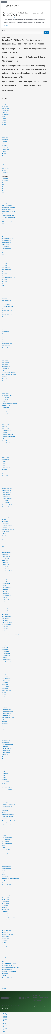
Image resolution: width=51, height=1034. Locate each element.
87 (2, 337)
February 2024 (5, 145)
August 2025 (4, 116)
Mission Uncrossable (6, 690)
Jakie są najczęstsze (6, 616)
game (3, 537)
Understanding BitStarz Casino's (8, 917)
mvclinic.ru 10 (5, 705)
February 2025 (5, 128)
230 (3, 223)
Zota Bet (4, 975)
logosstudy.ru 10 (5, 669)
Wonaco (4, 950)
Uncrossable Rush (6, 913)
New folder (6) (5, 723)
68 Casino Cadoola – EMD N (8, 318)
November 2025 (5, 110)
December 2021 (5, 168)
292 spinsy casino (5, 246)
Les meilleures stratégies (7, 661)
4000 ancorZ (4, 273)
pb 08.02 (4, 767)
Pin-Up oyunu (5, 773)
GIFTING (5, 1017)
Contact (5, 1019)
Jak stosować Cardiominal (7, 599)
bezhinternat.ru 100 (6, 405)
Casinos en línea (5, 457)
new (3, 719)
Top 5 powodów (5, 903)
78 (2, 329)
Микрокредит (5, 979)
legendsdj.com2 (5, 649)
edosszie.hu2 (5, 515)
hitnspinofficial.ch (5, 558)
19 (2, 196)
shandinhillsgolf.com (6, 866)
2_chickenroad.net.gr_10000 (8, 215)
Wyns (3, 961)
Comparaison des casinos (7, 482)
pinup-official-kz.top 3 (6, 795)
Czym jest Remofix (6, 502)
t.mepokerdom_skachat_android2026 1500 (11, 890)
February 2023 (5, 155)
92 (2, 339)
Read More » (5, 25)
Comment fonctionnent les (7, 477)
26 (2, 236)
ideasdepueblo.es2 (6, 583)
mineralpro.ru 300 (5, 686)
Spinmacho (4, 886)
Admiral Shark (5, 347)
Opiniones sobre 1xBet (6, 748)
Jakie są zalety (5, 620)
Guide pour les (5, 554)
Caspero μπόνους (5, 459)
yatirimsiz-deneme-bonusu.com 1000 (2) (10, 967)
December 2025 (5, 108)
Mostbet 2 (4, 694)
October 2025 (5, 112)
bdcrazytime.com (5, 397)
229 (3, 219)
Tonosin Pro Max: (5, 899)
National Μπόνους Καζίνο (7, 711)
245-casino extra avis (6, 230)
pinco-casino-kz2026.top (7, 787)
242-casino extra (5, 225)
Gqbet (3, 548)
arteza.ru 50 (4, 376)
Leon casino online (6, 653)
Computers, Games (6, 486)
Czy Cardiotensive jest (6, 492)
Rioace (3, 845)
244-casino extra (5, 227)
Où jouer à (4, 756)
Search (3, 30)
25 (2, 234)
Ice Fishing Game (5, 581)
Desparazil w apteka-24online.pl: (8, 504)
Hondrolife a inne (5, 566)
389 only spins (5, 265)
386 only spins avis (6, 263)
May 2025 (4, 122)
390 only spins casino (6, 267)
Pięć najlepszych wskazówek (8, 769)
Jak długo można (5, 593)
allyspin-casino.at (5, 356)
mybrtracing (4, 707)
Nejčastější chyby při (6, 713)
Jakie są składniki (5, 618)
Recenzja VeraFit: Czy (6, 839)
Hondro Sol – (5, 560)
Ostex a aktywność (6, 752)
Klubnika (4, 645)
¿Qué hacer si (5, 180)
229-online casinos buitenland (8, 221)
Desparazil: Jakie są (6, 506)
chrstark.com (5, 471)
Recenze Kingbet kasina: (7, 837)
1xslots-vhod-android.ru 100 (8, 209)
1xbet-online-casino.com (7, 205)
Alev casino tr (5, 351)
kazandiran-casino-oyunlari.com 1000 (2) (10, 634)
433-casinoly (4, 281)
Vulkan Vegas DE (5, 938)
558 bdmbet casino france (7, 306)
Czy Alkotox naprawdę (6, 490)
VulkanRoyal (4, 940)
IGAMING (4, 585)
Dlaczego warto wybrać (7, 510)
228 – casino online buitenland (8, 217)
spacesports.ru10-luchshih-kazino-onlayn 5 (11, 878)
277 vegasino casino (6, 242)
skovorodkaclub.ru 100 (6, 868)
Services (5, 1016)
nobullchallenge (5, 734)
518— (3, 296)
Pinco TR (4, 785)
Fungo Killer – (5, 535)
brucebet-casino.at (6, 424)
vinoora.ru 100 (5, 928)
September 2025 (5, 114)
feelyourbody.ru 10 (6, 527)
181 (3, 192)
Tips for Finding (5, 897)
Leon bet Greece (5, 651)
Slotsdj (3, 872)
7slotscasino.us (5, 331)
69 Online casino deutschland (8, 320)
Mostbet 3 (4, 696)
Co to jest (4, 473)
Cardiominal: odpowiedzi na (7, 434)
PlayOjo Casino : (5, 802)
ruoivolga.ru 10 (5, 853)
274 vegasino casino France (7, 238)
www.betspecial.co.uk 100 (7, 955)
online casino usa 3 (6, 742)
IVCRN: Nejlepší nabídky (7, 587)
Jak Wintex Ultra (5, 605)
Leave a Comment (7, 17)
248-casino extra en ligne (7, 232)
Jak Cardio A (4, 591)
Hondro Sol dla (5, 562)
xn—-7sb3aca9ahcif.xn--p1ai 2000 (9, 963)
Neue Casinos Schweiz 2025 (8, 717)
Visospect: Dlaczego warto (7, 934)
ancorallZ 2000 (5, 360)
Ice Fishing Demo (5, 579)
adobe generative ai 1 (6, 349)
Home (4, 1013)
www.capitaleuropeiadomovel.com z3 (9, 957)
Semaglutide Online (6, 864)
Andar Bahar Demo (6, 366)
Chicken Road (5, 463)
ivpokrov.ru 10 (5, 589)
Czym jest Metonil (5, 500)
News (3, 725)
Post (3, 808)
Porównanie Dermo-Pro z (7, 806)
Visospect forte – (5, 932)
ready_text (4, 835)
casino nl (4, 444)
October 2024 (5, 137)
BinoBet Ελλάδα (5, 413)
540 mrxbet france (6, 304)
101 (3, 184)
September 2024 (5, 139)
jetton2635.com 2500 (6, 624)
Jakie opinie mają (5, 612)
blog (3, 417)
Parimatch (4, 762)
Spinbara (4, 882)
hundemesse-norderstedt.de (8, 577)
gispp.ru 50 (4, 546)
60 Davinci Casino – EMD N (7, 310)
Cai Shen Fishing (5, 428)
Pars (3, 765)
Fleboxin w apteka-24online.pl (8, 529)
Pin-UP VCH (4, 779)
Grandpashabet (5, 550)
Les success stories (6, 663)
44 (2, 283)
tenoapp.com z (5, 893)
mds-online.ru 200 (6, 680)
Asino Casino (5, 378)
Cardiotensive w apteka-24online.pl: (9, 436)
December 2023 (5, 149)
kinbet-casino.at (5, 638)
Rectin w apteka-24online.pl (7, 843)
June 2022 (4, 166)
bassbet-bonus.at (5, 393)
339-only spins (5, 256)
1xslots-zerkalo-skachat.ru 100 (8, 211)
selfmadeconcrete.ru (6, 862)
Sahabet (4, 860)
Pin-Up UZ (4, 777)
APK (3, 370)
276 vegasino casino (6, 240)
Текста (3, 983)
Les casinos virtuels (6, 655)
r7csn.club (4, 831)
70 (2, 325)
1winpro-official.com (6, 199)
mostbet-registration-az (7, 700)
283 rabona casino (6, 244)
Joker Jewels (5, 632)
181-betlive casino (6, 194)
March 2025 (4, 126)
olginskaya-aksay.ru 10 (6, 738)
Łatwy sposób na (5, 674)
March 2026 (4, 102)
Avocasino (4, 384)
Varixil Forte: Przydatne (7, 926)
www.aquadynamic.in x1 (7, 952)
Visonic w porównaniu (6, 930)
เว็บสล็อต (4, 988)
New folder (4, 721)
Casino (3, 438)
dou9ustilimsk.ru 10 (6, 512)
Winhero (4, 948)
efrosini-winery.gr (5, 517)
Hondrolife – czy (5, 564)
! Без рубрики (5, 178)
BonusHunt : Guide (6, 422)
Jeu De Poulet (5, 626)
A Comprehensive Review (7, 343)
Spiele (3, 880)
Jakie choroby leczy (6, 607)
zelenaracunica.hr (5, 973)
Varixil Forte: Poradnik (6, 924)
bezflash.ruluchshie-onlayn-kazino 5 (9, 403)
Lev (3, 665)
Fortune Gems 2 (5, 531)
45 (2, 287)
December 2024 (5, 133)
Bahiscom (4, 387)
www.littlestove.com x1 (7, 959)
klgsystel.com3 (5, 643)
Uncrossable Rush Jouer (7, 915)
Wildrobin (4, 942)
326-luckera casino (6, 254)
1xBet (3, 201)
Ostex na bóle (5, 754)
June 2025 (4, 120)
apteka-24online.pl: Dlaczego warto (9, 372)
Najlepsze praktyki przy (7, 709)
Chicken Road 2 (5, 465)
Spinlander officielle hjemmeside (8, 884)
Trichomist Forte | (5, 909)
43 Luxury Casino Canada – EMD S (9, 277)
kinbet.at (4, 641)
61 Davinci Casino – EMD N (7, 314)
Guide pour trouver (6, 556)
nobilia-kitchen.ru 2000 (6, 731)
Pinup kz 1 (4, 791)
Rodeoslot (4, 847)
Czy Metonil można (6, 496)
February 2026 (5, 104)
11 (2, 186)
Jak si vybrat (4, 597)
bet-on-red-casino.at (6, 399)
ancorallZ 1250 (5, 358)
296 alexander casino (6, 248)
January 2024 (5, 147)
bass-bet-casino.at (6, 391)
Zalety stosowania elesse (7, 969)
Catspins (4, 461)
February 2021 (5, 172)
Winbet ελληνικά (5, 946)
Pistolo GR (4, 800)
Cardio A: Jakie (5, 432)
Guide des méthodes (6, 552)
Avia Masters (5, 380)
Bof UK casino (5, 420)
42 (2, 275)
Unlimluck (4, 921)
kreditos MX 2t (5, 647)
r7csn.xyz (4, 833)
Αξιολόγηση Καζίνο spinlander (8, 977)
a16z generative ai (6, 345)
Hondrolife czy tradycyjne (7, 568)
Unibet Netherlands (6, 919)
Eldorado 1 (4, 519)
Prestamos (4, 818)
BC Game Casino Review (7, 395)
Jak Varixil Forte (5, 601)
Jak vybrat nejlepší (6, 603)
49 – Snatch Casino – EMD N (8, 289)
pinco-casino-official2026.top (8, 789)
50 (2, 294)
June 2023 (4, 151)
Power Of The (5, 810)
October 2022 (5, 159)
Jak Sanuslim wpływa (6, 595)
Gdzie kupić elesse (6, 539)
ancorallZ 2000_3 (5, 362)
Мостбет (4, 981)
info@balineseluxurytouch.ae (39, 1006)
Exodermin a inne (5, 523)
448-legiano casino (6, 285)
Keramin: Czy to (5, 636)
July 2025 (4, 118)
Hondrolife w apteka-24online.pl (8, 570)
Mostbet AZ (4, 698)
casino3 (3, 448)
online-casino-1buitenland (7, 744)
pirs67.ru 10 (4, 798)
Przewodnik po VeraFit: (6, 822)
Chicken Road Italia (6, 467)
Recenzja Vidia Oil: (6, 841)
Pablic (3, 758)
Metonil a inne (5, 684)
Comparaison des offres (7, 484)
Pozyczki (4, 812)
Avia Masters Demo (6, 382)
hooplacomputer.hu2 (6, 572)
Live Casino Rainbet (6, 667)
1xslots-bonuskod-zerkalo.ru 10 (8, 207)
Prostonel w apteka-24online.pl (8, 820)
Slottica (3, 874)
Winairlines (4, 944)
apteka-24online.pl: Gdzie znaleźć (9, 374)
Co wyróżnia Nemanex (6, 475)
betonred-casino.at (6, 401)
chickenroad (4, 469)
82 (2, 335)
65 (2, 316)
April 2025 (4, 124)
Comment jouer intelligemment (8, 479)
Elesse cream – (5, 521)
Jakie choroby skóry (6, 610)
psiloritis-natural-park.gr (7, 824)
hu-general (4, 574)
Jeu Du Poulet (5, 628)
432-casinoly (4, 279)
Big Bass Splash (5, 407)
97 (2, 341)
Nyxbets (4, 736)
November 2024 (5, 135)
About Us (5, 1014)
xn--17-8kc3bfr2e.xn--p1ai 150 (8, 965)
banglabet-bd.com (6, 389)
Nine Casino (4, 727)
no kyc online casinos (6, 729)
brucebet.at (4, 426)
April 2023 (4, 153)
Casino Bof (4, 440)
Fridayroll (4, 533)
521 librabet (4, 298)
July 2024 (4, 143)
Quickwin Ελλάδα (5, 829)
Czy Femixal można (6, 494)
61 (2, 312)
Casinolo (4, 453)
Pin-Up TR (4, 775)
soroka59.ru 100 (5, 876)
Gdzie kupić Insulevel (6, 543)
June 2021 (4, 170)
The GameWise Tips (6, 895)
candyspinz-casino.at (6, 430)
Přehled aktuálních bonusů (7, 816)
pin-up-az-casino (5, 781)
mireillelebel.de (5, 688)
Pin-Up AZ (4, 771)
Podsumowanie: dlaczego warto (8, 804)
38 (2, 261)
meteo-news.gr (5, 682)
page (3, 760)
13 (2, 188)
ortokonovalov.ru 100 (6, 750)
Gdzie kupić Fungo (6, 541)
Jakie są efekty (5, 614)
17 (2, 190)
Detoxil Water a (5, 508)
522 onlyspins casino (6, 300)
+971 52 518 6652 (37, 1002)
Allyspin (3, 353)
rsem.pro (4, 851)
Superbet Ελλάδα (5, 888)
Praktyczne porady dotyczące (8, 814)
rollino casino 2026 (6, 849)
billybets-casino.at (6, 409)
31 (2, 252)
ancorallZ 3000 (5, 364)
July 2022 (4, 164)
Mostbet (4, 692)
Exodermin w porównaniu (7, 525)
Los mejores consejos (6, 672)
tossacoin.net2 (5, 905)
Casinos (4, 455)
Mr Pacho (4, 703)
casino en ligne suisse (6, 442)
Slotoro (3, 870)
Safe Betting (4, 857)
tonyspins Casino (5, 901)
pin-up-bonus (5, 783)
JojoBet (3, 630)
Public (3, 826)
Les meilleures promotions (7, 659)
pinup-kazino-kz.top (6, 793)
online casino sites (6, 740)
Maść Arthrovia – (5, 676)
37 (2, 258)
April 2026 (4, 100)
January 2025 (5, 131)
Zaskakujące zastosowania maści (9, 971)
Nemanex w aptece (6, 715)
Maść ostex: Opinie (6, 678)
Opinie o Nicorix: (5, 746)
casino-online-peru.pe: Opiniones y (9, 446)
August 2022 (4, 161)
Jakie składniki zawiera (7, 622)
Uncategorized (14, 17)
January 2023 (5, 157)
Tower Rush (4, 907)
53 (2, 302)
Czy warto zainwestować (7, 498)
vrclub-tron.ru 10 (5, 936)
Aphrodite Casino (5, 368)
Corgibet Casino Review (7, 488)
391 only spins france (6, 269)
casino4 (3, 451)
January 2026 (5, 106)
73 (2, 327)
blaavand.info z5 (5, 415)
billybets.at (4, 411)
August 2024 (4, 141)
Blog (4, 1020)
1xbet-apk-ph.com (5, 203)
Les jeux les (4, 657)
